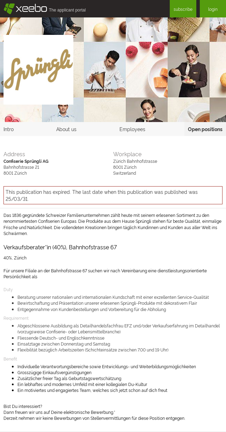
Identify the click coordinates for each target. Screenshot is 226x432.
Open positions (205, 129)
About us (66, 129)
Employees (132, 129)
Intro (8, 129)
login (213, 9)
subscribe (183, 9)
